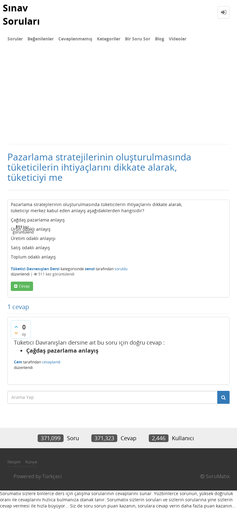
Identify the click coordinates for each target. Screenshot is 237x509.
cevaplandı (51, 362)
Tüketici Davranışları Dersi (35, 268)
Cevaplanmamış (75, 39)
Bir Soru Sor (137, 39)
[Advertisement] (118, 97)
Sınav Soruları (21, 14)
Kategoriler (108, 39)
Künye (31, 462)
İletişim (14, 462)
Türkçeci (52, 476)
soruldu (120, 268)
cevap (24, 286)
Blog (159, 39)
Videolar (177, 39)
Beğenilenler (40, 39)
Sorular (15, 39)
